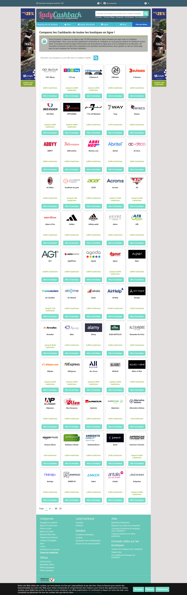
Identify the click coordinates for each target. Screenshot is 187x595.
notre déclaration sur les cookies (87, 592)
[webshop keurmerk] (47, 581)
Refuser (149, 589)
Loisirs (42, 546)
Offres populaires (47, 567)
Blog (123, 24)
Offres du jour (45, 528)
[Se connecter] (110, 3)
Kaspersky (119, 17)
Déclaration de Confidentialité (88, 540)
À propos (79, 522)
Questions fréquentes (120, 522)
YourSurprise (129, 17)
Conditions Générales (85, 535)
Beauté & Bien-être (47, 534)
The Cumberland (141, 17)
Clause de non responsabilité (88, 543)
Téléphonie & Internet (49, 537)
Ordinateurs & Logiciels (49, 549)
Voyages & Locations (49, 522)
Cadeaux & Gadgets (48, 540)
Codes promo (45, 561)
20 (56, 508)
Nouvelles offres (47, 564)
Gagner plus (116, 552)
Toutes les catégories (49, 552)
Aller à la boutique (50, 96)
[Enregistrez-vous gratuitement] (130, 3)
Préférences (162, 589)
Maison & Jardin (47, 531)
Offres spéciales (47, 570)
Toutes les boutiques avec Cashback (126, 549)
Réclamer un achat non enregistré (125, 525)
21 (60, 508)
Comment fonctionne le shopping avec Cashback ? (125, 529)
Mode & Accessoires (48, 525)
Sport (42, 543)
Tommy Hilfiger (109, 17)
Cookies (79, 538)
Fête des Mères (141, 24)
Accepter (138, 589)
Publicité (79, 525)
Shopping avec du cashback (47, 24)
